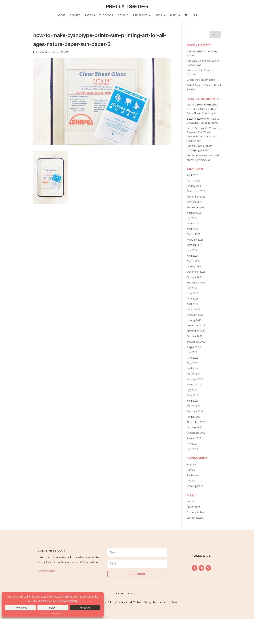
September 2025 (196, 207)
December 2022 (196, 325)
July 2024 (192, 250)
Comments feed (196, 512)
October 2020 (194, 427)
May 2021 (192, 395)
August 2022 (194, 347)
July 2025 (192, 218)
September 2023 (196, 282)
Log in (190, 501)
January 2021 (194, 416)
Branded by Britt (167, 602)
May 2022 (192, 363)
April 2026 (192, 175)
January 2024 (194, 266)
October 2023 (194, 277)
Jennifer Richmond (45, 52)
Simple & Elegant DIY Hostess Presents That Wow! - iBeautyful (204, 132)
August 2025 (194, 212)
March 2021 (193, 406)
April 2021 (192, 400)
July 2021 (192, 390)
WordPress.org (195, 517)
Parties (90, 15)
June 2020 (192, 449)
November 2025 (196, 196)
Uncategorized (195, 486)
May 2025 (192, 223)
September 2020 (196, 432)
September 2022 (196, 341)
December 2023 (196, 271)
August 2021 (194, 384)
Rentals (123, 15)
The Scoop (106, 15)
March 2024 (193, 261)
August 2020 (194, 438)
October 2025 (194, 202)
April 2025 (192, 228)
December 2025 (196, 191)
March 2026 (193, 180)
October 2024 (194, 244)
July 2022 (192, 352)
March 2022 (193, 373)
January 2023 (194, 320)
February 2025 (195, 239)
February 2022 (195, 379)
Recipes (75, 15)
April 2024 (192, 255)
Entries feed (193, 506)
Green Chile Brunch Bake (201, 79)
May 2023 (192, 298)
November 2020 (196, 422)
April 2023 (192, 304)
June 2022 (192, 357)
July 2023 (192, 288)
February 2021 (195, 411)
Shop (159, 15)
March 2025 (193, 234)
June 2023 (192, 293)
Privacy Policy (46, 570)
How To (191, 464)
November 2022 (196, 330)
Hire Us (175, 15)
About (62, 15)
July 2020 (192, 443)
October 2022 (194, 336)
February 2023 (195, 314)
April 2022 (192, 368)
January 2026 (194, 186)
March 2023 (193, 309)
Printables (140, 15)
